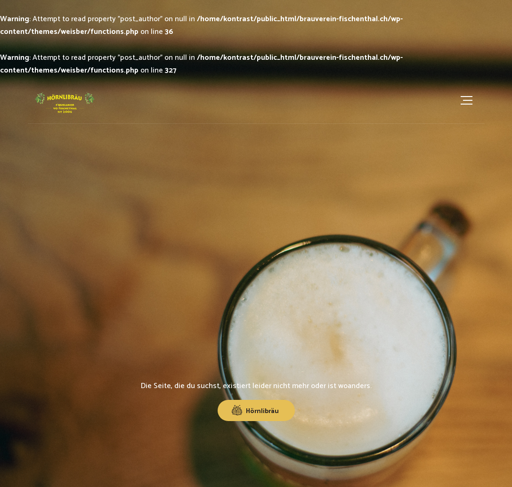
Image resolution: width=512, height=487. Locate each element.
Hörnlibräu (255, 411)
